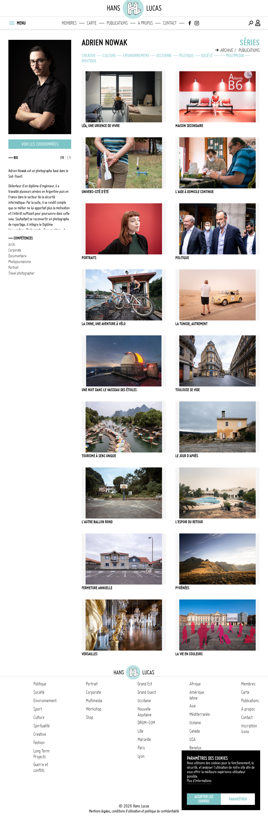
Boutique (89, 60)
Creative (89, 55)
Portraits (89, 258)
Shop (89, 717)
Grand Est (145, 683)
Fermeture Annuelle (97, 588)
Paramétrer (238, 799)
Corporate (93, 692)
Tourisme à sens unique (99, 456)
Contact (170, 23)
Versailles (89, 654)
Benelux (195, 747)
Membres (69, 23)
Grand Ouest (147, 692)
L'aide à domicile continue (194, 192)
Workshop (93, 709)
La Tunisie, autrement (191, 324)
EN (69, 157)
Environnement (136, 55)
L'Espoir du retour (189, 522)
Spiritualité (42, 725)
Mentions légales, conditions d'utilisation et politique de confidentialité (134, 811)
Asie (192, 705)
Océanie (195, 722)
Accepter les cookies (203, 799)
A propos (145, 23)
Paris (141, 747)
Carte (92, 23)
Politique (186, 55)
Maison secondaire (189, 126)
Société (207, 55)
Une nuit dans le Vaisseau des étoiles (109, 390)
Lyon (141, 756)
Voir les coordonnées (39, 144)
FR (62, 157)
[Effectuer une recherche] (250, 23)
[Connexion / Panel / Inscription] (258, 23)
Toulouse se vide (187, 390)
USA (192, 739)
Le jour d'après (186, 456)
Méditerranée (199, 714)
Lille (140, 731)
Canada (194, 731)
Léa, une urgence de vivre (101, 126)
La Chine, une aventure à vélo (104, 324)
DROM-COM (146, 722)
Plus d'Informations (199, 780)
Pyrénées (182, 588)
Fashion (39, 742)
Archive (226, 50)
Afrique (195, 683)
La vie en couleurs (189, 654)
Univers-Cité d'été (95, 192)
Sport (38, 709)
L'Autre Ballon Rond (97, 522)
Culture (109, 55)
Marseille (144, 739)
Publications (117, 23)
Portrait (92, 683)
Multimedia (235, 55)
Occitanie (164, 55)
